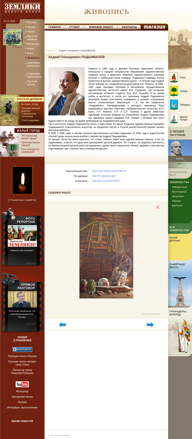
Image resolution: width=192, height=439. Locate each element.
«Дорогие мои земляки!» (22, 250)
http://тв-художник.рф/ (104, 176)
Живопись (51, 50)
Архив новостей (22, 420)
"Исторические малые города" (29, 137)
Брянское (177, 205)
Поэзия (22, 402)
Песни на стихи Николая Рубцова (22, 371)
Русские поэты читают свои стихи (22, 363)
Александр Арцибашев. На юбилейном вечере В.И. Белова (22, 314)
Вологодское (179, 191)
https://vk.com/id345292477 (106, 181)
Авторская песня (22, 396)
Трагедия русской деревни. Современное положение (30, 112)
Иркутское (178, 196)
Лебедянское (179, 187)
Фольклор (22, 391)
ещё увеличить (150, 313)
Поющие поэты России (22, 356)
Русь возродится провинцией (30, 150)
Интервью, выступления (22, 407)
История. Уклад (29, 104)
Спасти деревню (30, 120)
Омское (176, 200)
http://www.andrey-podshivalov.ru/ (109, 171)
